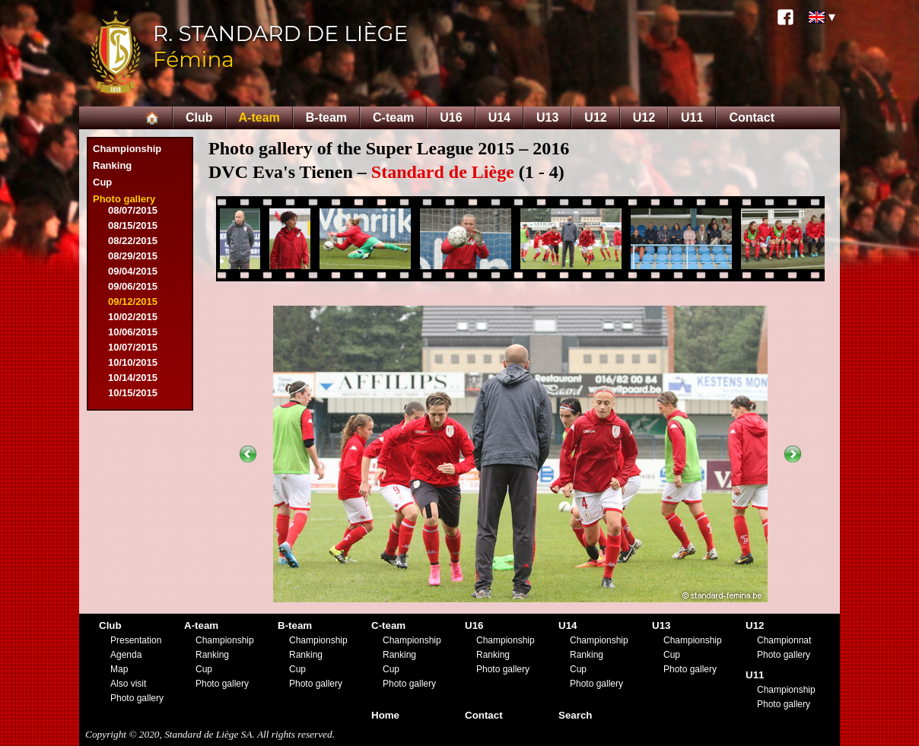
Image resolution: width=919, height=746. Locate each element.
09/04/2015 (132, 271)
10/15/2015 (132, 392)
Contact (751, 117)
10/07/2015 (132, 347)
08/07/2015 (132, 210)
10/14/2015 (132, 377)
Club (199, 117)
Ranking (112, 165)
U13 (547, 117)
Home (385, 715)
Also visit (128, 683)
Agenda (126, 654)
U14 (499, 117)
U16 (451, 117)
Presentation (135, 640)
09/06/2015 (132, 286)
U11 (692, 117)
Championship (127, 148)
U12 (595, 117)
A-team (259, 117)
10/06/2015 (132, 332)
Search (575, 715)
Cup (102, 182)
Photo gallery (124, 199)
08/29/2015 (132, 256)
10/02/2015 (132, 316)
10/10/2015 (132, 362)
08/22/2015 (132, 240)
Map (119, 669)
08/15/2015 (132, 225)
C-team (393, 117)
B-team (326, 117)
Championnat (784, 640)
